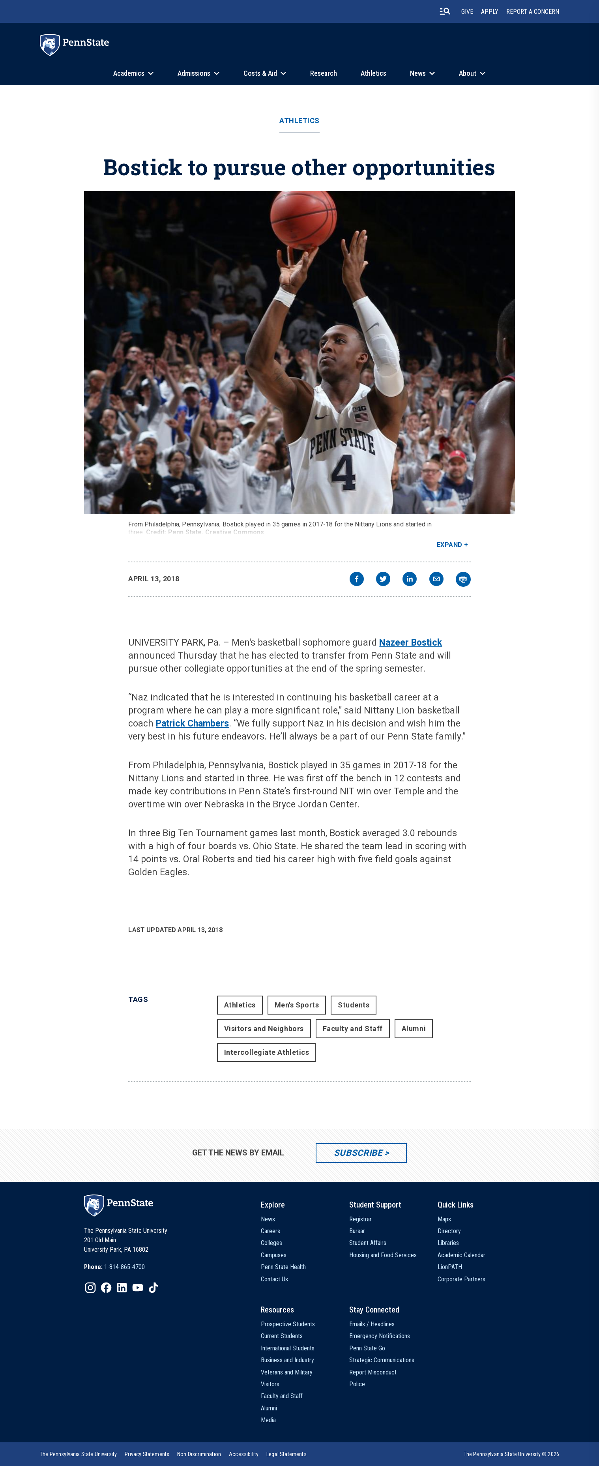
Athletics (373, 73)
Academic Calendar (461, 1255)
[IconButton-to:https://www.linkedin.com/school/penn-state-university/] (122, 1287)
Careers (270, 1231)
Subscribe (358, 1153)
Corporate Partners (461, 1279)
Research (323, 73)
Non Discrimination (199, 1454)
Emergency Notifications (379, 1336)
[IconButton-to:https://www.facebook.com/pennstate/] (106, 1287)
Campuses (273, 1255)
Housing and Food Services (383, 1255)
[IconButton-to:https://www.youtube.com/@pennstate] (137, 1287)
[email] (436, 580)
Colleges (271, 1243)
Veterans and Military (287, 1372)
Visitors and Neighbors (264, 1028)
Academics (128, 73)
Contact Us (274, 1279)
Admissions (194, 73)
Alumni (414, 1028)
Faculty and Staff (353, 1028)
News (418, 73)
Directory (449, 1231)
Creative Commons (234, 532)
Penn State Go (367, 1348)
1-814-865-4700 (124, 1267)
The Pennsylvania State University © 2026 (511, 1454)
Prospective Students (288, 1324)
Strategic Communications (381, 1360)
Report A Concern (532, 11)
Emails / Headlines (372, 1324)
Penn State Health (283, 1267)
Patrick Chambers (192, 723)
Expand (449, 545)
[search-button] (445, 11)
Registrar (360, 1219)
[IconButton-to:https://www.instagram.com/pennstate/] (90, 1287)
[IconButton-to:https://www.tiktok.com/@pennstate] (153, 1287)
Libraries (448, 1243)
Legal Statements (286, 1454)
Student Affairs (367, 1243)
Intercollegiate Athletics (266, 1052)
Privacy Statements (147, 1454)
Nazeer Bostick (410, 642)
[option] (114, 1267)
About (467, 73)
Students (353, 1005)
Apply (489, 11)
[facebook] (357, 580)
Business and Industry (287, 1360)
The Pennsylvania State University (78, 1454)
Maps (444, 1219)
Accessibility (243, 1454)
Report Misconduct (373, 1372)
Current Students (282, 1336)
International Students (287, 1348)
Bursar (357, 1231)
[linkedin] (409, 580)
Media (268, 1420)
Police (357, 1384)
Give (467, 11)
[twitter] (383, 580)
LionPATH (450, 1267)
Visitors (270, 1384)
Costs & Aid (260, 73)
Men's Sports (297, 1005)
